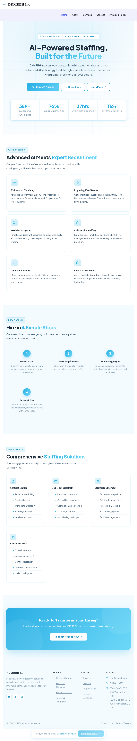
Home (64, 14)
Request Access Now (68, 636)
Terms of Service (123, 723)
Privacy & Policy (117, 14)
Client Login (73, 87)
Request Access (43, 86)
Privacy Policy (89, 688)
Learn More (98, 87)
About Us (87, 678)
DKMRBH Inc (19, 4)
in (9, 696)
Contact (100, 14)
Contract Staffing (64, 678)
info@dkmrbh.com (118, 678)
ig (15, 696)
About (75, 14)
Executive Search (64, 692)
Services (87, 14)
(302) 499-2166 (117, 683)
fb (22, 696)
